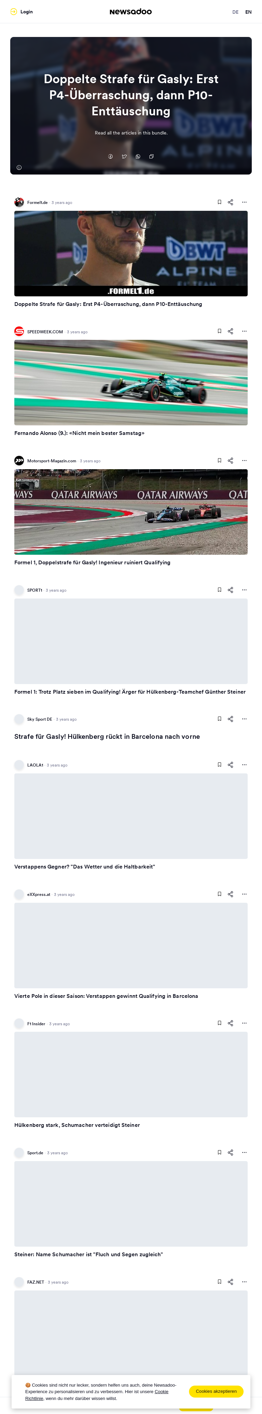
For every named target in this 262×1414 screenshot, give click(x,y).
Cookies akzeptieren (216, 1391)
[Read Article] (131, 253)
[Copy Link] (151, 157)
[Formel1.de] (18, 167)
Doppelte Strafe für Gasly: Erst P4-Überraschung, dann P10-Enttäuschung (108, 303)
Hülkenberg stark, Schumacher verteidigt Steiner (77, 1124)
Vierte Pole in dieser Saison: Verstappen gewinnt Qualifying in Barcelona (106, 995)
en (248, 12)
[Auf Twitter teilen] (124, 157)
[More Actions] (244, 202)
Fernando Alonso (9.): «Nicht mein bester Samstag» (79, 432)
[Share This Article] (230, 202)
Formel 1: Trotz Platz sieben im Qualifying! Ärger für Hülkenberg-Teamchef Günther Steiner (130, 691)
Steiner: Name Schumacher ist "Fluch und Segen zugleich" (88, 1254)
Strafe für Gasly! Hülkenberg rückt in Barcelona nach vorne (107, 736)
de (235, 12)
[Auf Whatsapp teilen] (138, 157)
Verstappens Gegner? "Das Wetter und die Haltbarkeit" (84, 866)
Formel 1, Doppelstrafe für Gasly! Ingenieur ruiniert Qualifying (92, 562)
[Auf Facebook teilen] (110, 157)
